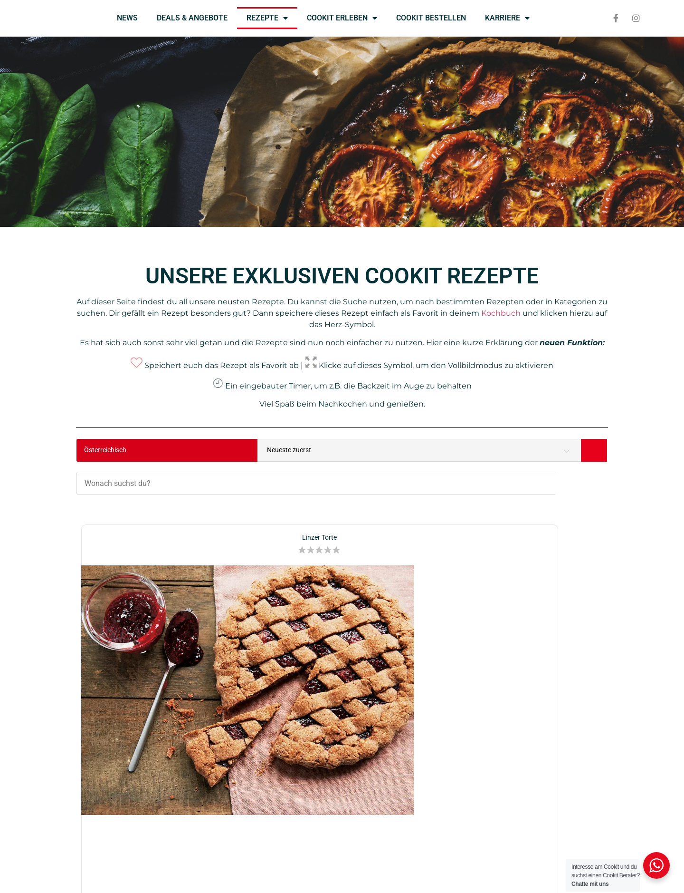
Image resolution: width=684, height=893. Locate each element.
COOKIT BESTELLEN (431, 17)
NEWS (127, 17)
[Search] (593, 450)
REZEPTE (267, 18)
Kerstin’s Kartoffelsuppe (524, 494)
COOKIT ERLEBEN (342, 18)
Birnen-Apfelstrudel (342, 494)
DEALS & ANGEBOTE (192, 17)
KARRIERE (507, 18)
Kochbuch (501, 313)
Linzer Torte (159, 494)
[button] (176, 506)
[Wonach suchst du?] (366, 450)
